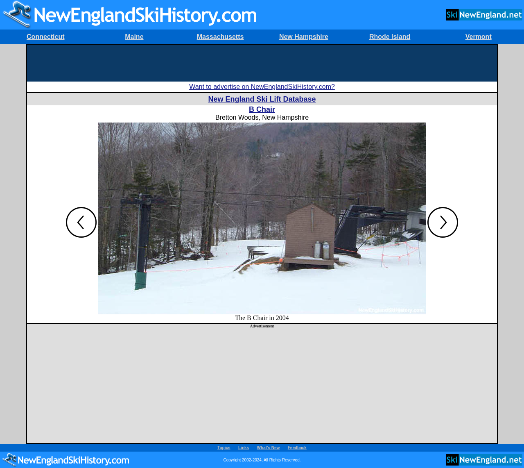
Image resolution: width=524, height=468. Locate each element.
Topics (223, 447)
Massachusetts (220, 36)
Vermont (478, 36)
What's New (268, 447)
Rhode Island (389, 36)
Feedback (297, 447)
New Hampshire (303, 36)
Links (243, 447)
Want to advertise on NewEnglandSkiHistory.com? (262, 86)
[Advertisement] (262, 63)
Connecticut (45, 36)
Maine (134, 36)
